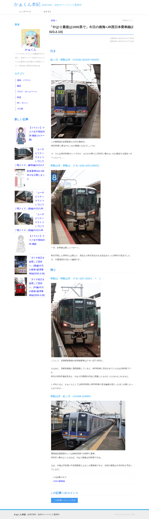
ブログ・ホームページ (27, 92)
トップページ (25, 12)
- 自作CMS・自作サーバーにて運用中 (37, 514)
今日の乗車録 (59, 481)
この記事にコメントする (64, 500)
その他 (20, 109)
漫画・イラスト (24, 80)
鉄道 (53, 20)
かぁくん (30, 40)
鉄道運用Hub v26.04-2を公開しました (30, 178)
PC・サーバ (22, 103)
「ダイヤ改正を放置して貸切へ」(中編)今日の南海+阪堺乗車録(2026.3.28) (30, 286)
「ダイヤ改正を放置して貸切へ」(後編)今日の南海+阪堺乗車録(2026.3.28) (30, 265)
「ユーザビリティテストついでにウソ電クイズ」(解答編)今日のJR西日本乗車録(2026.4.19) (29, 157)
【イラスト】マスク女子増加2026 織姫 (30, 243)
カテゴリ (47, 12)
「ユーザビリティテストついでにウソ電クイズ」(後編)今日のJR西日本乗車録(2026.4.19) (29, 201)
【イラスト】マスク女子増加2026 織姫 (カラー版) (30, 135)
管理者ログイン (128, 20)
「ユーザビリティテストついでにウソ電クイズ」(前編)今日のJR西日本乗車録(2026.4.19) (29, 222)
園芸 (19, 86)
